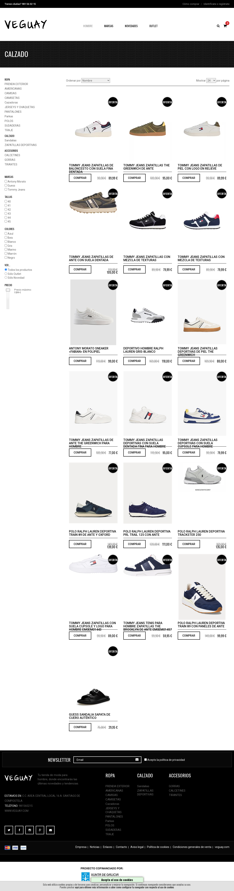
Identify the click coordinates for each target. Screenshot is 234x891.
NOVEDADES (131, 26)
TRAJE (9, 130)
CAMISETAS (12, 97)
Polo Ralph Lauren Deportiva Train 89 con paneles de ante (201, 624)
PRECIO (8, 285)
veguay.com (222, 846)
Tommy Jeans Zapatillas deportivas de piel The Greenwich (197, 352)
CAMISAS (11, 93)
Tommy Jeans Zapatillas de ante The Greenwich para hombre (91, 443)
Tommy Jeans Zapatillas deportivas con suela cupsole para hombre (197, 443)
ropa (7, 79)
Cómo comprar (191, 4)
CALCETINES (12, 155)
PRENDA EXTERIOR (16, 84)
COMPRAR (80, 177)
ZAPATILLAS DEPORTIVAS (21, 145)
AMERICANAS (13, 88)
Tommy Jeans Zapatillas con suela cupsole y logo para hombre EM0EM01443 (92, 626)
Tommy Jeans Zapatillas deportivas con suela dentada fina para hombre (144, 443)
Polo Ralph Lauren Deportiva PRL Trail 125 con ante (146, 533)
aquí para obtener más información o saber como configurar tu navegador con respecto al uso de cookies (124, 887)
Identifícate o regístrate (216, 4)
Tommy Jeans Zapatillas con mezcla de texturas (146, 258)
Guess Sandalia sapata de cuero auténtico (89, 716)
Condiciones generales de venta (192, 846)
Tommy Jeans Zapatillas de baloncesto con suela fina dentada (91, 168)
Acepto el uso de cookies (117, 880)
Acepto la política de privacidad (166, 759)
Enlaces (107, 846)
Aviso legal (137, 846)
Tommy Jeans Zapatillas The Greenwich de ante (146, 166)
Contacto (121, 846)
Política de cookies (158, 846)
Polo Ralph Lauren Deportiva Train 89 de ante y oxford (92, 533)
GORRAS (10, 159)
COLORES (9, 229)
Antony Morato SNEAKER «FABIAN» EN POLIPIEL (88, 350)
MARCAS (9, 177)
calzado (9, 136)
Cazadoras (11, 102)
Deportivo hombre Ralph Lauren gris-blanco (143, 350)
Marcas (108, 26)
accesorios (11, 150)
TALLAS (8, 197)
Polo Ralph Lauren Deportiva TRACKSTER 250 (201, 533)
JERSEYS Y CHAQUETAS (20, 107)
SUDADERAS (12, 125)
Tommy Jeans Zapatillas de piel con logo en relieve (200, 166)
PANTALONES (13, 111)
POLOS (9, 121)
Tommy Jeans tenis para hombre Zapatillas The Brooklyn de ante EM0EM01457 (147, 626)
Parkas (9, 116)
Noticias (95, 846)
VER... (7, 265)
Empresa (81, 846)
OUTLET (153, 26)
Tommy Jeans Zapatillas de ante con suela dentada (91, 258)
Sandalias (11, 140)
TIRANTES (11, 164)
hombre (88, 26)
